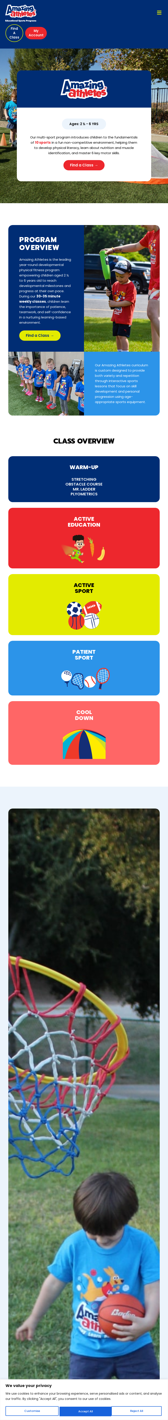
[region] (84, 1400)
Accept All (137, 1411)
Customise (31, 1411)
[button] (14, 33)
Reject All (84, 1411)
